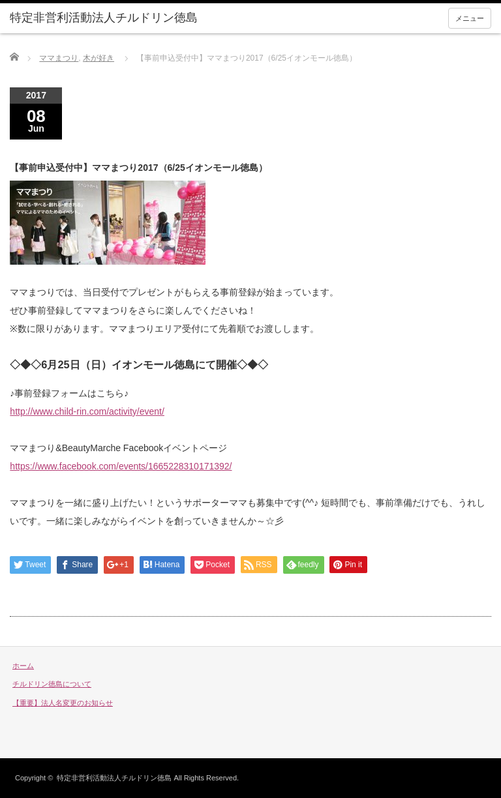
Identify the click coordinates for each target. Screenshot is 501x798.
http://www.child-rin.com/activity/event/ (87, 411)
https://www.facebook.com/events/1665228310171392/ (121, 466)
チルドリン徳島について (51, 684)
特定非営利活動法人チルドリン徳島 (114, 778)
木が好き (98, 58)
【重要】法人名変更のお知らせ (62, 703)
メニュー (469, 18)
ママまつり (58, 58)
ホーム (23, 666)
